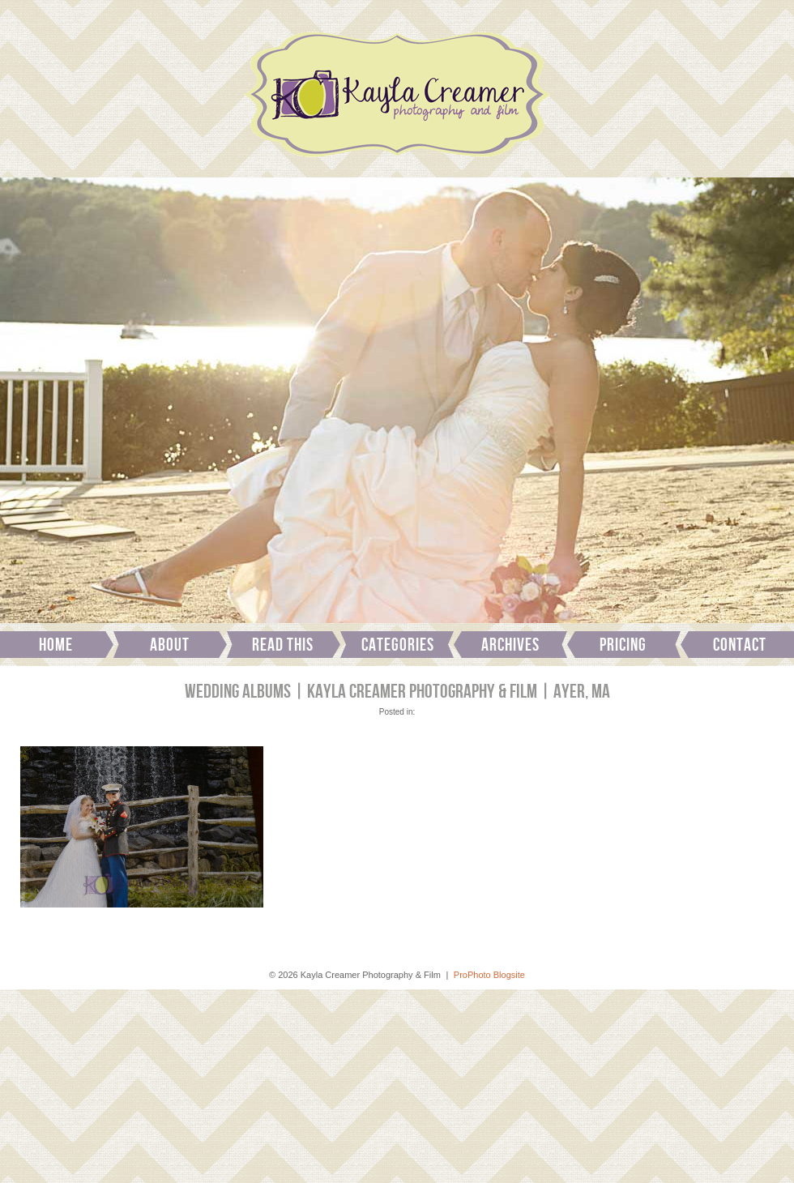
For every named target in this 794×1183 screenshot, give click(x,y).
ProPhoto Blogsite (489, 975)
